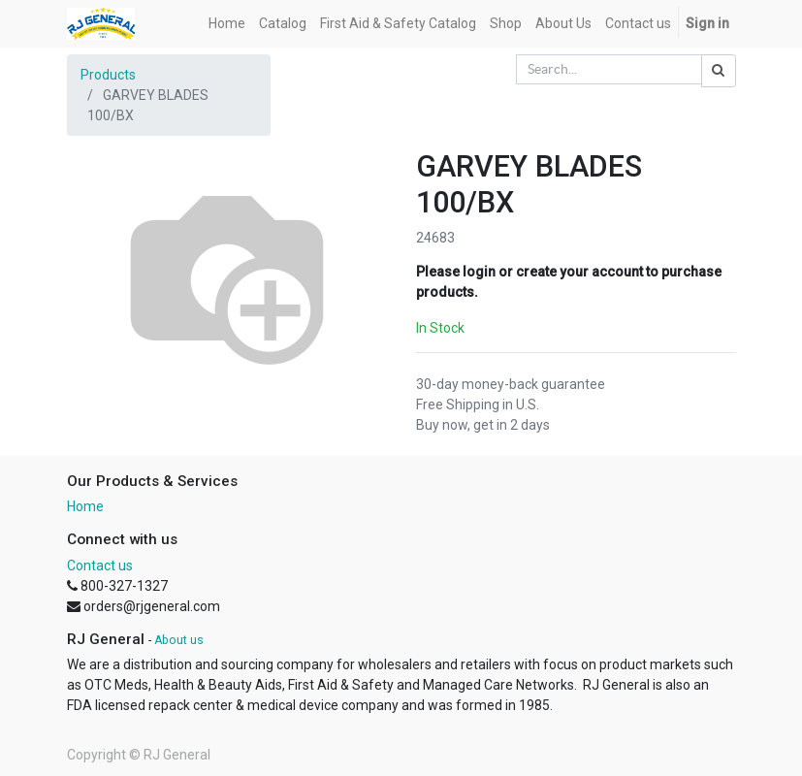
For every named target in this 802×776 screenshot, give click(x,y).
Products (108, 74)
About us (179, 640)
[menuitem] (227, 24)
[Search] (718, 70)
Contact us (100, 565)
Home (85, 506)
